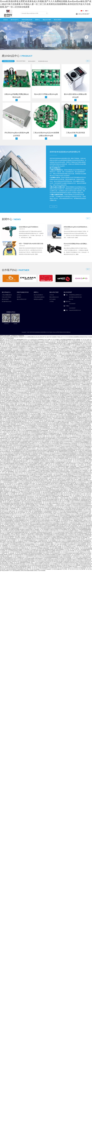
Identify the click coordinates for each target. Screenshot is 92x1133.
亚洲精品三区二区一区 (48, 399)
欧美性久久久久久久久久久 (71, 552)
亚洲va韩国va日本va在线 (77, 383)
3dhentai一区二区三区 (30, 433)
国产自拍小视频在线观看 (85, 450)
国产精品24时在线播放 (45, 400)
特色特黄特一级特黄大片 (83, 520)
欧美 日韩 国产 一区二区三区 (49, 340)
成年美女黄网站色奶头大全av (78, 373)
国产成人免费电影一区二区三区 (79, 339)
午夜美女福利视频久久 (40, 379)
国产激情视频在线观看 (43, 470)
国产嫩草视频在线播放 (69, 355)
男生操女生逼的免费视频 (51, 392)
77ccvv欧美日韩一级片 (51, 372)
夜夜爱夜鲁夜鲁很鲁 (6, 527)
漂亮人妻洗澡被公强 (55, 364)
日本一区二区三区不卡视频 (34, 413)
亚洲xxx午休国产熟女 (42, 519)
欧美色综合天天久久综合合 (36, 409)
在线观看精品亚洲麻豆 (75, 490)
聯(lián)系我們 (57, 19)
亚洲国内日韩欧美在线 (36, 439)
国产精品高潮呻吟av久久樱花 (48, 380)
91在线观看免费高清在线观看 (66, 408)
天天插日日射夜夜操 (74, 500)
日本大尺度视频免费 (39, 426)
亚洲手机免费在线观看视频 (80, 393)
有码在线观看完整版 (32, 428)
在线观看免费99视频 (37, 527)
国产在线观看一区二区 (33, 561)
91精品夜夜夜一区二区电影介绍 (11, 499)
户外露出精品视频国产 (79, 412)
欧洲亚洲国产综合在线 (30, 490)
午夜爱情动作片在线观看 (17, 347)
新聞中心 (37, 19)
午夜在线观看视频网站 (14, 437)
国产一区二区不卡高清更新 (14, 552)
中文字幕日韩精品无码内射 (39, 422)
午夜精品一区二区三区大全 (81, 548)
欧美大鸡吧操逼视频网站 (64, 428)
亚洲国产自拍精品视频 (48, 560)
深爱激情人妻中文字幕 (76, 371)
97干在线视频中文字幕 (32, 515)
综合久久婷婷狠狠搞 (38, 339)
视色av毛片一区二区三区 (27, 421)
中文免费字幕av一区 (35, 454)
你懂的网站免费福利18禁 (11, 383)
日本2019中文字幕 (67, 494)
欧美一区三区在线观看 (5, 422)
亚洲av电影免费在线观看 (15, 542)
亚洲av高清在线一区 (32, 396)
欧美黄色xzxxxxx (37, 441)
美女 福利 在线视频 (76, 534)
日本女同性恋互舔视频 (80, 399)
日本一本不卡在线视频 (75, 363)
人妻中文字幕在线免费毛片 (63, 372)
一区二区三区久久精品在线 (54, 377)
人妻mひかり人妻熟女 (61, 426)
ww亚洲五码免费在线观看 (84, 563)
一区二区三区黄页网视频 (49, 376)
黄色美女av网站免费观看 (13, 381)
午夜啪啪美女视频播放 (14, 380)
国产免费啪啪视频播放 (69, 399)
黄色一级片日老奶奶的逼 (35, 401)
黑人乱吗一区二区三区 (65, 371)
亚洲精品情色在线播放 (22, 428)
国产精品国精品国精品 (75, 406)
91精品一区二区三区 (22, 388)
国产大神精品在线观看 (48, 552)
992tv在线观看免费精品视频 (42, 391)
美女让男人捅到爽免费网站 (17, 339)
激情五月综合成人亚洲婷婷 (25, 358)
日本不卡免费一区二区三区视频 (51, 339)
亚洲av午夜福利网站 (84, 375)
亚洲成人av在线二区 (9, 356)
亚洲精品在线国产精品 (42, 472)
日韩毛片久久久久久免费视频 (78, 354)
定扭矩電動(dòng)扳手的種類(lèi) (28, 227)
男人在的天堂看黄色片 (22, 471)
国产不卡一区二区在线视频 (6, 566)
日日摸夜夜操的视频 (38, 458)
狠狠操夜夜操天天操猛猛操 (81, 441)
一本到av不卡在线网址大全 (75, 422)
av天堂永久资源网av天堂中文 (80, 451)
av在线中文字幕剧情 (58, 387)
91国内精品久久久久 (23, 367)
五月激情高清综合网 (48, 342)
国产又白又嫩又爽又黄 (32, 474)
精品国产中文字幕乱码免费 (28, 516)
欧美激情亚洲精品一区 (69, 441)
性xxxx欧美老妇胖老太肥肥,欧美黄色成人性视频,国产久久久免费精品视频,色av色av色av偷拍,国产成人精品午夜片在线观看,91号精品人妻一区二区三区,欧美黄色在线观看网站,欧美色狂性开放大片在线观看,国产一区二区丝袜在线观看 (45, 4)
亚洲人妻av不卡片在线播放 (53, 371)
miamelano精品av (75, 379)
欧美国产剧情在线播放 (19, 346)
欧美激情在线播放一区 (68, 412)
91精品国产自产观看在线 (44, 420)
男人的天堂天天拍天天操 (5, 507)
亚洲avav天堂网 (31, 402)
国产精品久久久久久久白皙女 (73, 462)
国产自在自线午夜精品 (54, 406)
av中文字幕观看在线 (81, 483)
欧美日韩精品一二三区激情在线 (48, 478)
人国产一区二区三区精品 (11, 355)
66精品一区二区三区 (81, 416)
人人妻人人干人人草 (60, 347)
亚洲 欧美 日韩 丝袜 (55, 366)
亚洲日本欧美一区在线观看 (43, 517)
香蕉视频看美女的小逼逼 (65, 524)
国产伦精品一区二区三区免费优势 (41, 508)
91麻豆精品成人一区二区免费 (57, 355)
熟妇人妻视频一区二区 (60, 546)
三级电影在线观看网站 (76, 524)
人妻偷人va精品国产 (30, 457)
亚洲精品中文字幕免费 (12, 418)
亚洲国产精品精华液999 (71, 367)
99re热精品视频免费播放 (75, 388)
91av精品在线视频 (66, 344)
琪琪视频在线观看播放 (23, 355)
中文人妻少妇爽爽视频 (37, 404)
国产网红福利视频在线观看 (36, 418)
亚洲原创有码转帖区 (20, 352)
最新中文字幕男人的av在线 (13, 442)
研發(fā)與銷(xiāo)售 (27, 19)
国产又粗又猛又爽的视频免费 (68, 468)
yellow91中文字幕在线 (78, 408)
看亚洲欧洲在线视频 (37, 453)
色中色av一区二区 (68, 342)
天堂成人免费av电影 (50, 546)
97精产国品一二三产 (77, 566)
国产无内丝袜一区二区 (12, 360)
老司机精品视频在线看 (13, 414)
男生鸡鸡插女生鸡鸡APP (70, 389)
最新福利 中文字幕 (58, 494)
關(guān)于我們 (47, 19)
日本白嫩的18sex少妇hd (54, 396)
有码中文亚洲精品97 (76, 446)
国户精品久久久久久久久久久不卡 (81, 434)
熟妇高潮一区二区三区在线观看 (17, 447)
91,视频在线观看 (57, 548)
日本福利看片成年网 (78, 488)
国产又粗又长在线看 (76, 480)
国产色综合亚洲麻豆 (81, 474)
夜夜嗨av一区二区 (7, 433)
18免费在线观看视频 (6, 371)
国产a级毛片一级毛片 (74, 375)
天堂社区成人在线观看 (42, 425)
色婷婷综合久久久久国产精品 (45, 389)
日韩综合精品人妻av (56, 373)
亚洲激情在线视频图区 (10, 352)
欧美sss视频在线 (58, 455)
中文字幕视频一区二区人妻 (6, 364)
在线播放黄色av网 (72, 433)
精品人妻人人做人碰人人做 (67, 498)
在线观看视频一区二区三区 (73, 475)
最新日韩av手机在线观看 (78, 455)
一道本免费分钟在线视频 (13, 529)
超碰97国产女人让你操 (85, 363)
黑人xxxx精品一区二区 (77, 421)
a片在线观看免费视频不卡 (60, 462)
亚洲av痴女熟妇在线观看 (16, 567)
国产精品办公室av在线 (37, 397)
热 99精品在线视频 (60, 457)
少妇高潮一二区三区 (52, 474)
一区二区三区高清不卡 (53, 430)
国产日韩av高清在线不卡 (40, 451)
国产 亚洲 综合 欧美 (58, 350)
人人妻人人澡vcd (53, 467)
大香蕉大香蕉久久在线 (7, 393)
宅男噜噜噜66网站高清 (83, 453)
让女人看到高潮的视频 (35, 476)
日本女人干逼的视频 (39, 504)
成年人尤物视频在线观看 (27, 503)
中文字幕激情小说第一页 (23, 375)
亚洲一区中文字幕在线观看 (22, 432)
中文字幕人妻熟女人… (55, 498)
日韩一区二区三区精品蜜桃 (54, 463)
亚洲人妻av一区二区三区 (42, 429)
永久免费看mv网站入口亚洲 (56, 401)
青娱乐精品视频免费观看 (61, 450)
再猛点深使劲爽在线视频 (21, 498)
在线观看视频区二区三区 (66, 377)
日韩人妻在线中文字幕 (54, 362)
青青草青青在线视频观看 (70, 420)
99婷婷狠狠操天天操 (83, 507)
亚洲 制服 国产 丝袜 (4, 500)
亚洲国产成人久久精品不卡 (16, 524)
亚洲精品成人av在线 (18, 480)
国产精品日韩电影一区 (52, 385)
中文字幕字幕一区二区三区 (85, 569)
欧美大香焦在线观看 (45, 370)
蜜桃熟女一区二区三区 (45, 395)
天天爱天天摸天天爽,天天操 (55, 351)
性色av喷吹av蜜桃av (44, 446)
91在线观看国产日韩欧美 (40, 416)
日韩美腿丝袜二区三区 (76, 443)
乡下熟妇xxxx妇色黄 (7, 519)
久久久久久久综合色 (21, 410)
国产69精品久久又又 (71, 348)
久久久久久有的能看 (6, 532)
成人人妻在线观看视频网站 (26, 494)
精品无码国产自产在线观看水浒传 (11, 399)
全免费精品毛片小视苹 (39, 468)
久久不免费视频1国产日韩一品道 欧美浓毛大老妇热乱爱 (21, 492)
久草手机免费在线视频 (29, 558)
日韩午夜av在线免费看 (48, 494)
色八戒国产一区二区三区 (10, 556)
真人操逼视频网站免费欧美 (26, 441)
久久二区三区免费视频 (57, 413)
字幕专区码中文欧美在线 (85, 478)
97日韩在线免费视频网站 (30, 406)
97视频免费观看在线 (86, 371)
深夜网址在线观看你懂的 (65, 443)
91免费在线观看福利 (66, 519)
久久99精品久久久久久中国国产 (26, 350)
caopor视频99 (42, 408)
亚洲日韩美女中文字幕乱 (21, 420)
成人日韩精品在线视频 (36, 380)
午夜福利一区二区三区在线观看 (79, 387)
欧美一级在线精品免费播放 (80, 417)
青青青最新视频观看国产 (59, 527)
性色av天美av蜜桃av (22, 377)
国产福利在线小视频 (60, 343)
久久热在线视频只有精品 (12, 417)
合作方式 (19, 294)
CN (83, 10)
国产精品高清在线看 (58, 399)
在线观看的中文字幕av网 (61, 475)
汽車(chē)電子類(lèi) (6, 297)
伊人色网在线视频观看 (68, 413)
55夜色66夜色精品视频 (50, 358)
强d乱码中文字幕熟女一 (67, 491)
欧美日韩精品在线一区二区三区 (40, 354)
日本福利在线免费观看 (21, 412)
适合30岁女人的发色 (66, 373)
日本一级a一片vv (84, 359)
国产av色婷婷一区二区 (53, 354)
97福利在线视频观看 (55, 388)
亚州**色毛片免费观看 (65, 364)
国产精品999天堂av (40, 521)
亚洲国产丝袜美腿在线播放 (6, 372)
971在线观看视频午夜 (17, 363)
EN (87, 10)
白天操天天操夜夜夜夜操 (63, 385)
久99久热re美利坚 (67, 387)
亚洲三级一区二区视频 (32, 471)
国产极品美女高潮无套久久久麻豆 (53, 468)
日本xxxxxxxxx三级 (60, 461)
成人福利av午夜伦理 (34, 362)
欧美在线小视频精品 (25, 370)
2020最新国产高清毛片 (30, 447)
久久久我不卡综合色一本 (13, 376)
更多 (30, 237)
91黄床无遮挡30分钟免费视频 (44, 383)
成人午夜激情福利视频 (51, 352)
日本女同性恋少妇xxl (82, 562)
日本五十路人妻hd (22, 383)
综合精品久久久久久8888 (66, 439)
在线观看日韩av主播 (28, 342)
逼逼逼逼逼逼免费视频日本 (38, 358)
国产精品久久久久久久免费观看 (13, 343)
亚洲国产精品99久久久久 (54, 391)
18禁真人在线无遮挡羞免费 (67, 417)
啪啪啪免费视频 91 (48, 359)
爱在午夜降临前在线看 (31, 412)
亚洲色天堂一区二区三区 (12, 470)
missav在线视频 (44, 496)
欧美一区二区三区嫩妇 (53, 428)
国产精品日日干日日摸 (60, 565)
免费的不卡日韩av (80, 348)
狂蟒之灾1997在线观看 (23, 484)
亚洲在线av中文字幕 (77, 377)
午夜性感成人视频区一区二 (32, 536)
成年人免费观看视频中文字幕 (32, 465)
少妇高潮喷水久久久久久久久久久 (77, 372)
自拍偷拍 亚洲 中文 (25, 343)
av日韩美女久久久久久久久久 (18, 391)
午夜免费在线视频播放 (17, 354)
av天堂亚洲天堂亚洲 (83, 426)
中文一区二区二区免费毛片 (8, 346)
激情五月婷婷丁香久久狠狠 (39, 437)
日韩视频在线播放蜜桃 (16, 387)
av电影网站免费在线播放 (72, 512)
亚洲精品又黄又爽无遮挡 (18, 364)
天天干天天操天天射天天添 (18, 433)
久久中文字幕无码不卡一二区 (82, 482)
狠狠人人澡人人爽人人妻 (60, 414)
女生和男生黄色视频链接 (81, 528)
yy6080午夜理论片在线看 (15, 340)
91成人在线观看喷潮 (53, 496)
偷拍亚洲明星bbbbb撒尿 (68, 381)
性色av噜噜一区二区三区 (25, 512)
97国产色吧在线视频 (80, 355)
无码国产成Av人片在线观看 (49, 537)
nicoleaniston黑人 (26, 340)
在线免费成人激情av (87, 422)
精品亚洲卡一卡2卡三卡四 (29, 461)
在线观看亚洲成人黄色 (25, 442)
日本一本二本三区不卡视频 (63, 352)
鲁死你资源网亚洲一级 (17, 521)
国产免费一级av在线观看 (44, 471)
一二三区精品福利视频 (50, 343)
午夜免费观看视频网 (80, 347)
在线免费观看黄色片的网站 (54, 449)
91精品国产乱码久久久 (32, 420)
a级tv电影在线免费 (85, 366)
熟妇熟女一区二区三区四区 (19, 372)
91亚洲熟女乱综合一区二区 (73, 359)
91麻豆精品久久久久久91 (61, 550)
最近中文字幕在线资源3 (11, 388)
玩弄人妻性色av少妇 (81, 368)
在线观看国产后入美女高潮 (79, 396)
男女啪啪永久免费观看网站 (14, 359)
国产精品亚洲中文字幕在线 (24, 488)
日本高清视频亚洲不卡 (7, 461)
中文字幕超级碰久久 (78, 413)
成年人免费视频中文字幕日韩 (26, 399)
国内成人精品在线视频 (15, 500)
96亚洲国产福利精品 (36, 424)
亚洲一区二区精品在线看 (60, 512)
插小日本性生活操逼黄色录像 (45, 393)
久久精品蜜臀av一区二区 (14, 508)
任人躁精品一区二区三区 (46, 413)
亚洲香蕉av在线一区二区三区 (45, 368)
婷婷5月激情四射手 (46, 439)
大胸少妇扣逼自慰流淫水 (45, 373)
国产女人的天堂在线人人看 (23, 408)
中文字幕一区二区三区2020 (67, 391)
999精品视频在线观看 (30, 391)
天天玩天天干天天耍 (84, 385)
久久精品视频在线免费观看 (65, 339)
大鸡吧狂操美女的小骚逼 (74, 523)
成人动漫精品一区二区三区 (31, 346)
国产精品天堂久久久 (14, 513)
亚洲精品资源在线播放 (35, 417)
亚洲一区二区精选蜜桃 (30, 505)
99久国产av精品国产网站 (62, 340)
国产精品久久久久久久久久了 (60, 359)
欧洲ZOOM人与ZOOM (51, 405)
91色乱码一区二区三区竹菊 (45, 356)
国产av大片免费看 (22, 366)
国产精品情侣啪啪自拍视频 (84, 358)
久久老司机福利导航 (25, 454)
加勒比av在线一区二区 (17, 466)
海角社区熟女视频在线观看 (27, 570)
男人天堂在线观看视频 (58, 534)
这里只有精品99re (41, 392)
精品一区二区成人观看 (63, 467)
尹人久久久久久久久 (31, 429)
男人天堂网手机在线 (49, 507)
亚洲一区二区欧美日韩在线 (31, 356)
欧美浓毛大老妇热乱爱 (5, 567)
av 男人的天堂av (66, 410)
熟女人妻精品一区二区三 (51, 479)
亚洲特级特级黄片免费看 (66, 432)
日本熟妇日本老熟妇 (32, 472)
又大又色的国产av (61, 405)
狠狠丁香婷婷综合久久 (38, 359)
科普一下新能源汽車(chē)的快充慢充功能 (31, 243)
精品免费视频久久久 (33, 470)
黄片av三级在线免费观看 (34, 355)
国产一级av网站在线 (58, 342)
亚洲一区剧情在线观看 (27, 385)
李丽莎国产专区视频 (81, 397)
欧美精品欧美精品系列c (42, 532)
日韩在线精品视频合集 (57, 383)
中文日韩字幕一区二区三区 (72, 459)
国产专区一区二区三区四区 (43, 412)
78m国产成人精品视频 (82, 537)
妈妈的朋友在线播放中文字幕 (67, 471)
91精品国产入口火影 (47, 418)
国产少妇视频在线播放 (51, 433)
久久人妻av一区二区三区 (20, 429)
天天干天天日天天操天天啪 (29, 550)
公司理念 (52, 301)
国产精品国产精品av (20, 523)
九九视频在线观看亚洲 (71, 343)
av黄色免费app (31, 348)
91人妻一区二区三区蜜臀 (57, 409)
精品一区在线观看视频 (24, 384)
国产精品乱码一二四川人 (8, 389)
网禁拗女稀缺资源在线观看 (42, 490)
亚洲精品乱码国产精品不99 (26, 453)
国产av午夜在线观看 (46, 488)
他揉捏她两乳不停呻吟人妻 (79, 351)
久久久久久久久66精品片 (13, 545)
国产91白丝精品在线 (79, 458)
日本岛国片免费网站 (34, 408)
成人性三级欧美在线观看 (23, 418)
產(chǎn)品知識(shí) (38, 294)
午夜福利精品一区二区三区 (85, 461)
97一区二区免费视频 (75, 344)
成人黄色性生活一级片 (61, 478)
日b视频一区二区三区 (14, 348)
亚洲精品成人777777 (45, 486)
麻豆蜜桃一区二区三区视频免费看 (75, 558)
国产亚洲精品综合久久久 (36, 340)
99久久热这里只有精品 (11, 486)
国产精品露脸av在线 (19, 505)
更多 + (88, 60)
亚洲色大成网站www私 (83, 435)
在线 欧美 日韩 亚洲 (50, 437)
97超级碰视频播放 (38, 511)
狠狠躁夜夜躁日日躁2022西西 (48, 424)
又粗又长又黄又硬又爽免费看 (59, 397)
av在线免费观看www (73, 437)
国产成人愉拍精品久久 (24, 417)
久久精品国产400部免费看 (56, 486)
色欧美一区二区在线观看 (17, 511)
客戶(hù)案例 (52, 299)
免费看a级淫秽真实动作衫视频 (66, 451)
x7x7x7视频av (82, 376)
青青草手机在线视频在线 (8, 496)
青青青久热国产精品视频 (31, 405)
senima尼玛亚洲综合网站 (35, 565)
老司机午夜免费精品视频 (26, 552)
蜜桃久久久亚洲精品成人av (15, 501)
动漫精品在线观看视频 (71, 511)
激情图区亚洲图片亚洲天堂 (80, 409)
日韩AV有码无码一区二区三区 (43, 366)
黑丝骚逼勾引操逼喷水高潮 (26, 529)
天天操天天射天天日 (53, 530)
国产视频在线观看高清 (13, 362)
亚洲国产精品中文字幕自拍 (22, 373)
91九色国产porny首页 (84, 492)
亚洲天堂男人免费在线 (19, 530)
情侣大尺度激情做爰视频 (72, 426)
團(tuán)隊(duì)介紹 (54, 297)
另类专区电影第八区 (64, 363)
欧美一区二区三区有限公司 (22, 455)
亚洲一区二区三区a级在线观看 (74, 424)
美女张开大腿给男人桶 (47, 483)
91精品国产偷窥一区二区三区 (31, 482)
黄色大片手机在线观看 (53, 443)
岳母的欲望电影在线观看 (68, 360)
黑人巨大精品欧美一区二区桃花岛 (12, 344)
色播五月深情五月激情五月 (22, 400)
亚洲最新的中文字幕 (7, 363)
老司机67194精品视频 (86, 346)
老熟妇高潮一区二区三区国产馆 (7, 342)
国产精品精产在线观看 (8, 379)
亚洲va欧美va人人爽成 (50, 457)
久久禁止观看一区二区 (75, 346)
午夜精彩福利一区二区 (55, 400)
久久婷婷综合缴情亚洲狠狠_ (61, 437)
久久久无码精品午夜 (81, 404)
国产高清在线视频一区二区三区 (37, 435)
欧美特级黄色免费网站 (71, 405)
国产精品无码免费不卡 (60, 505)
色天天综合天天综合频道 (69, 350)
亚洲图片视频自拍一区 (65, 490)
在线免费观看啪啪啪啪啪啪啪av (51, 557)
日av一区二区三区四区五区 (24, 360)
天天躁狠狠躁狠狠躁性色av (23, 475)
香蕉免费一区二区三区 (61, 435)
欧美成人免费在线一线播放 (23, 537)
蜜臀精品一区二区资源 (70, 347)
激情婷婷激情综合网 (48, 387)
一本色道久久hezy (40, 447)
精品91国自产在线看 (65, 388)
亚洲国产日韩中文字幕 (71, 356)
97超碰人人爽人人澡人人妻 (77, 364)
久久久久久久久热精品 (26, 528)
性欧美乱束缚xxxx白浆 (79, 449)
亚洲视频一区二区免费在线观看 (7, 525)
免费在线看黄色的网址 (61, 424)
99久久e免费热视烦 (85, 446)
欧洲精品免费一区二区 (5, 540)
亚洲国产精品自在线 (86, 472)
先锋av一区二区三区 (36, 483)
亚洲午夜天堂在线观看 (25, 545)
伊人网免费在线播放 (50, 438)
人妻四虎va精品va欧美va (22, 486)
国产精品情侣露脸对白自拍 (56, 412)
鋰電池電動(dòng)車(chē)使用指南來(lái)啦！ (76, 227)
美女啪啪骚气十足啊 (68, 393)
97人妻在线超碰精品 (61, 348)
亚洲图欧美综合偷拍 (16, 544)
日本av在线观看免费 (85, 352)
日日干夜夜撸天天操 (42, 377)
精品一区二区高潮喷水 (18, 491)
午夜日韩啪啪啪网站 (48, 534)
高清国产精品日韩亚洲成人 (16, 458)
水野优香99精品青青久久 (8, 557)
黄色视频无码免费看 (85, 424)
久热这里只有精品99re (65, 446)
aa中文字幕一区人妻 (39, 492)
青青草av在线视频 (18, 463)
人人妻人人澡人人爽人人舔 (41, 449)
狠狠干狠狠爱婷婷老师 (8, 560)
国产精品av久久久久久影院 (84, 552)
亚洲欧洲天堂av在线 (82, 418)
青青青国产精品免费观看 (48, 367)
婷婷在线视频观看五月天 (60, 367)
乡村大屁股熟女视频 (84, 379)
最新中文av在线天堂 (66, 421)
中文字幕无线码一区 (10, 368)
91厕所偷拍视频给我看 (5, 474)
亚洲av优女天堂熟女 (23, 414)
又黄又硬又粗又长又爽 (86, 565)
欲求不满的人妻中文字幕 (82, 405)
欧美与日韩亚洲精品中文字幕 (77, 362)
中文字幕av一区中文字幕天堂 (19, 509)
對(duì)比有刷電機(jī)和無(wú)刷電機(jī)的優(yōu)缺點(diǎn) (76, 243)
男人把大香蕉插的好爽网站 (9, 455)
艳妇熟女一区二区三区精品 (31, 364)
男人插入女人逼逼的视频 (11, 409)
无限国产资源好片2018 (55, 476)
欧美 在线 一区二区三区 (5, 339)
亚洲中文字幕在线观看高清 (6, 558)
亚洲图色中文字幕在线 (45, 417)
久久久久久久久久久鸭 (36, 488)
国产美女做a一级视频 (72, 520)
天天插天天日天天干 (65, 346)
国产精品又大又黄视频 (63, 499)
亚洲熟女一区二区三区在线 (65, 354)
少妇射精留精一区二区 (29, 371)
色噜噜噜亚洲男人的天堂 (5, 438)
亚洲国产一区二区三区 (18, 482)
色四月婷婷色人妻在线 (12, 377)
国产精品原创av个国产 (27, 422)
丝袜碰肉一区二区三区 (69, 458)
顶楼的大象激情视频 (53, 503)
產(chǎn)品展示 (5, 299)
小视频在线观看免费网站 (72, 414)
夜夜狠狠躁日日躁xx (8, 491)
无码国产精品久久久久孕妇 (36, 475)
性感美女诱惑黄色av (80, 401)
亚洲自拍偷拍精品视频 (53, 556)
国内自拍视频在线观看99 (39, 438)
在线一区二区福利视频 (62, 433)
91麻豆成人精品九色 (10, 432)
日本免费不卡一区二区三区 (17, 540)
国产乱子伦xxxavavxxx (33, 400)
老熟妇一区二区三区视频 (28, 563)
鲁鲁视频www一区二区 (49, 347)
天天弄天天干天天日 (39, 557)
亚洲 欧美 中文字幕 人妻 (55, 344)
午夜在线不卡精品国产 (77, 447)
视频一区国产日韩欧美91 (17, 438)
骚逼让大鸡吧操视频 (31, 366)
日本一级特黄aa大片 (32, 392)
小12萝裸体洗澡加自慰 (38, 347)
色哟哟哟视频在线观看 (65, 362)
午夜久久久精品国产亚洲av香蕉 (68, 463)
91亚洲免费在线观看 (72, 380)
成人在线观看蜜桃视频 (34, 432)
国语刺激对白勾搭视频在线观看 (20, 413)
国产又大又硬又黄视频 (71, 397)
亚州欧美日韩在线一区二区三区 (41, 503)
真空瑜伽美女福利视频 (40, 433)
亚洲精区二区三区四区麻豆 (72, 505)
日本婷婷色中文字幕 (28, 438)
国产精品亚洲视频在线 (5, 451)
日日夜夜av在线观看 (10, 420)
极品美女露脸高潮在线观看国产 (7, 498)
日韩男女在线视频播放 (9, 536)
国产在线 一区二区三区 (64, 492)
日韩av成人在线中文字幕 (64, 525)
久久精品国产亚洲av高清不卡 (58, 402)
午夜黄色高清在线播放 (17, 445)
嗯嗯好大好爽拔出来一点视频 (27, 416)
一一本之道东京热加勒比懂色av (29, 425)
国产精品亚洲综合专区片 (63, 392)
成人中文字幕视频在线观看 (54, 519)
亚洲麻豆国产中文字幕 (61, 569)
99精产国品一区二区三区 (25, 404)
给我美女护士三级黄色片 (25, 397)
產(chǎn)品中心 (15, 19)
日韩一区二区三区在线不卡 (33, 395)
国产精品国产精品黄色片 (37, 512)
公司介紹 (52, 294)
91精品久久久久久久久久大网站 (71, 513)
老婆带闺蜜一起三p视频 (48, 538)
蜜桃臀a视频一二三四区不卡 (76, 466)
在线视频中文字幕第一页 (12, 358)
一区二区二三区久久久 (50, 435)
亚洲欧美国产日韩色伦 (31, 372)
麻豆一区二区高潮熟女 (41, 348)
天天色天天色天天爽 (6, 449)
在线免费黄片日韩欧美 (48, 529)
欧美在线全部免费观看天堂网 (51, 492)
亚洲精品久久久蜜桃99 (26, 534)
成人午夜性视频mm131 (17, 507)
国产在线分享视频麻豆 (55, 536)
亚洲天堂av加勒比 (67, 383)
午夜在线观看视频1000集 (32, 368)
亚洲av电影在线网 (19, 342)
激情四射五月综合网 (30, 530)
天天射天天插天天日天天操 (17, 406)
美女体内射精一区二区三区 (44, 346)
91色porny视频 (44, 523)
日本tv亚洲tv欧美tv (44, 454)
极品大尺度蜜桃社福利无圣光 (42, 344)
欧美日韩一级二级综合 (24, 362)
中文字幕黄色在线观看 (54, 363)
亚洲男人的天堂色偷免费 (65, 557)
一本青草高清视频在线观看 (18, 371)
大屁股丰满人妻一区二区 (26, 548)
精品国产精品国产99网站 (16, 479)
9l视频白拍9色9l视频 (17, 461)
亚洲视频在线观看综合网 (72, 541)
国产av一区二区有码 (29, 339)
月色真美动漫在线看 (36, 381)
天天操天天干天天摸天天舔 (27, 462)
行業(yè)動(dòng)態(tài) (39, 297)
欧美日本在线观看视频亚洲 (85, 505)
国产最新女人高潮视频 (32, 389)
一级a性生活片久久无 (75, 366)
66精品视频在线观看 (38, 342)
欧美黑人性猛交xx (41, 405)
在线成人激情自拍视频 (15, 416)
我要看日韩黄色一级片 (44, 498)
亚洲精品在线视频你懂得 (25, 376)
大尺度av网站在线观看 (45, 375)
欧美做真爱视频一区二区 (73, 450)
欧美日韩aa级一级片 (79, 395)
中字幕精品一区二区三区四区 (42, 530)
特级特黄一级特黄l (8, 413)
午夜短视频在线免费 (8, 504)
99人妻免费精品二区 (59, 434)
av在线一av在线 (68, 534)
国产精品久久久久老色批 (30, 520)
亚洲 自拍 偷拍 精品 (53, 561)
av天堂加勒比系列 (79, 504)
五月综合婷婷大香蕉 (35, 370)
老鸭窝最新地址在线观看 (70, 457)
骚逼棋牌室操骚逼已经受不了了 (35, 455)
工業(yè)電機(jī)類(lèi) (7, 294)
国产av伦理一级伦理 (81, 343)
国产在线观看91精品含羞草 (85, 499)
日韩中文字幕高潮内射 (39, 507)
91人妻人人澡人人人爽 (37, 528)
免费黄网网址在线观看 (76, 476)
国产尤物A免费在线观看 (35, 384)
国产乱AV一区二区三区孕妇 (61, 507)
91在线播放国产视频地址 (71, 560)
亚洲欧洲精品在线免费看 (17, 449)
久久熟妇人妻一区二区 (36, 442)
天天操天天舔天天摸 (55, 417)
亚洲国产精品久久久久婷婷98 (81, 471)
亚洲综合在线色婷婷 (16, 527)
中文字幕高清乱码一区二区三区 (56, 567)
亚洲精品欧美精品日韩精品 (10, 478)
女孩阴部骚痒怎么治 (19, 450)
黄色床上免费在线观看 (38, 387)
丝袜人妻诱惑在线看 (4, 424)
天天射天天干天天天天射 (42, 351)
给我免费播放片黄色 (35, 360)
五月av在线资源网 (47, 409)
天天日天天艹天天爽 (22, 402)
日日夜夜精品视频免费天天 (71, 453)
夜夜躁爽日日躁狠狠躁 (40, 461)
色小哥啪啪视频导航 (64, 454)
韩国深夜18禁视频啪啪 (65, 515)
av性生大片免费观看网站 (79, 486)
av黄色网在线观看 (26, 434)
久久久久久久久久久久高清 (20, 515)
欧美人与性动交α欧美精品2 (78, 439)
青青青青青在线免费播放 (36, 553)
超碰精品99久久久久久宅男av (11, 384)
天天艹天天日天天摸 (72, 442)
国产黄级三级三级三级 (28, 463)
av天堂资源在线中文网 (24, 565)
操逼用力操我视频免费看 (42, 430)
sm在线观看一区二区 (38, 421)
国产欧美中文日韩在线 (69, 409)
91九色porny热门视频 (73, 563)
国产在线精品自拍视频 (20, 405)
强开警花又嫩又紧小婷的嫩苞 (68, 400)
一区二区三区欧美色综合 (75, 496)
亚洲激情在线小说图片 (21, 368)
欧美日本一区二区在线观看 (29, 521)
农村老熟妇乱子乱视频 (80, 381)
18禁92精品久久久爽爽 (40, 352)
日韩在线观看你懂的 (64, 422)
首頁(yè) (5, 19)
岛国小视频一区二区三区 (83, 367)
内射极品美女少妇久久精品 (65, 447)
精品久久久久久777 (13, 367)
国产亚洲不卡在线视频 (83, 541)
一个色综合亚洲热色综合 (46, 360)
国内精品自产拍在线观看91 (17, 569)
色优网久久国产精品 (51, 348)
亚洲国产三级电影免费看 (65, 429)
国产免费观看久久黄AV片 (81, 509)
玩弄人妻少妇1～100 (11, 537)
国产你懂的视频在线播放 (9, 400)
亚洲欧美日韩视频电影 (48, 350)
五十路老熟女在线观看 (48, 462)
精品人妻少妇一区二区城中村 (53, 416)
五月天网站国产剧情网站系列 (35, 367)
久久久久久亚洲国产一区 (19, 457)
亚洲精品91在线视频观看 (30, 351)
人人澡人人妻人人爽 (76, 557)
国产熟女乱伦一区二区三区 (62, 445)
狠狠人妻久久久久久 (21, 556)
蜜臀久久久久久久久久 (20, 356)
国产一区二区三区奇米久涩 (84, 340)
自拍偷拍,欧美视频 (20, 351)
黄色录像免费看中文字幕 (43, 396)
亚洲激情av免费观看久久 (47, 527)
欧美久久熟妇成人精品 (76, 428)
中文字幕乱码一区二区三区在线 (39, 487)
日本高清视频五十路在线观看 (11, 350)
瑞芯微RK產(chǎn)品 (6, 301)
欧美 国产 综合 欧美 (14, 435)
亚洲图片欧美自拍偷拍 (43, 484)
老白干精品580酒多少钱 (16, 422)
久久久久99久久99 (81, 433)
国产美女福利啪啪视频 (19, 379)
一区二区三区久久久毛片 (72, 569)
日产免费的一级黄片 (9, 533)
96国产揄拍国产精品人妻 (9, 459)
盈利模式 (19, 297)
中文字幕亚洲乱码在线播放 (35, 414)
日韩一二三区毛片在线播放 (83, 457)
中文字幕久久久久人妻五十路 (58, 356)
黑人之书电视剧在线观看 (31, 541)
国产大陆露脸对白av (19, 557)
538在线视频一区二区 (33, 377)
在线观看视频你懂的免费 (9, 351)
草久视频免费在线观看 (80, 400)
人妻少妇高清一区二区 (7, 546)
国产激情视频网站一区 (11, 471)
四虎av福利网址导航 (70, 553)
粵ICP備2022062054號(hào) (63, 332)
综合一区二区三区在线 (25, 513)
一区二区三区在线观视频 (11, 467)
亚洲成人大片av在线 (22, 467)
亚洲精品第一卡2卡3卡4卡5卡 (10, 366)
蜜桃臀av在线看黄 (10, 405)
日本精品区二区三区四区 (10, 475)
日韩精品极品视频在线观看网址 (57, 509)
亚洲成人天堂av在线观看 (39, 570)
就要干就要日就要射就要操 (18, 519)
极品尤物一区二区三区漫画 (43, 509)
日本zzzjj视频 (5, 492)
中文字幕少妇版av (14, 472)
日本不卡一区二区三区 (74, 385)
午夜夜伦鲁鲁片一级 (44, 465)
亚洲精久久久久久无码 (17, 393)
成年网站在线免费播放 (79, 484)
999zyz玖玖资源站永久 (61, 558)
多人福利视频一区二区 (38, 529)
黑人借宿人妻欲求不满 (58, 368)
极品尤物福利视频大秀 (16, 503)
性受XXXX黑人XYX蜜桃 (38, 445)
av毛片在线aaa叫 (78, 491)
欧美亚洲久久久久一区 (80, 468)
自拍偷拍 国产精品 (76, 540)
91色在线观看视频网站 (25, 380)
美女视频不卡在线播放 (61, 554)
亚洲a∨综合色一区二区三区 (48, 459)
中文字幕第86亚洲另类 (18, 554)
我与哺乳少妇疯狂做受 (64, 561)
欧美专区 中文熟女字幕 (50, 545)
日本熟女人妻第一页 (14, 404)
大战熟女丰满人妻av (11, 428)
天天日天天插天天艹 (23, 470)
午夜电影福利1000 (27, 483)
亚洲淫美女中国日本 (76, 487)
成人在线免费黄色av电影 (64, 425)
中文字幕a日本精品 (38, 350)
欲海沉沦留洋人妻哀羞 (34, 373)
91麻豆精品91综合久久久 (37, 376)
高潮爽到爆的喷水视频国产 (64, 379)
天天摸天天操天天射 (25, 500)
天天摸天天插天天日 (45, 355)
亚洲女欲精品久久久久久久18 (33, 410)
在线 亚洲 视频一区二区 (11, 396)
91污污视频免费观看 (73, 376)
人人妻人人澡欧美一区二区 (29, 363)
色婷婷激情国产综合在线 (75, 454)
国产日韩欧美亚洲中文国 (28, 451)
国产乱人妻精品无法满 (12, 375)
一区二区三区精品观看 (75, 352)
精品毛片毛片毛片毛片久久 (20, 389)
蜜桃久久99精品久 (14, 565)
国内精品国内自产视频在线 (82, 420)
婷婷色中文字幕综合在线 (20, 496)
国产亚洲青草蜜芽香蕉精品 (67, 536)
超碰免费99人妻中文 (44, 362)
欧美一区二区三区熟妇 (28, 546)
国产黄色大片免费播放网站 (58, 389)
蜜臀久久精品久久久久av (14, 370)
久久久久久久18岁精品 (66, 540)
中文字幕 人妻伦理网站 (39, 495)
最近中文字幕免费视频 (78, 432)
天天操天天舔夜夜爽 (59, 458)
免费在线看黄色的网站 (28, 507)
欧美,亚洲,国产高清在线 (11, 410)
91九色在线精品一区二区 (53, 515)
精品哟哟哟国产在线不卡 (41, 371)
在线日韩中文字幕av (27, 479)
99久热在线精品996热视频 (76, 392)
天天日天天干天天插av (61, 358)
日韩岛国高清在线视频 (16, 421)
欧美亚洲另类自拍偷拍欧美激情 (28, 344)
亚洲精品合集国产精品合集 (42, 363)
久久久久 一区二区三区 (72, 435)
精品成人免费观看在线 (8, 457)
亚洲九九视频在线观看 (29, 379)
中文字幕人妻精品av (27, 354)
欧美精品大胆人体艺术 (37, 549)
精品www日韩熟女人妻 (27, 387)
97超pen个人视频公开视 (64, 430)
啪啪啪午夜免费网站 (51, 554)
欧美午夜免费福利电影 (67, 351)
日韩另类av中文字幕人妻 (35, 478)
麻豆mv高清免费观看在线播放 (75, 472)
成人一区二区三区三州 (57, 488)
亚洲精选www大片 (23, 348)
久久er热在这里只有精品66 (44, 364)
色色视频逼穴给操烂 (42, 474)
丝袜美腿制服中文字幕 (70, 509)
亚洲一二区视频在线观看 (83, 384)
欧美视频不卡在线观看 (62, 562)
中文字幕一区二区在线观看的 (37, 545)
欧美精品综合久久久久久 (59, 553)
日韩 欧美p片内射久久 (77, 429)
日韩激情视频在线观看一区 (83, 356)
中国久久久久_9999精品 (25, 381)
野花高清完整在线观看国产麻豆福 (68, 416)
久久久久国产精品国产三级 (48, 475)
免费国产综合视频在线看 (80, 391)
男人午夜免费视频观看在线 (75, 370)
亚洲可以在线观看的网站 (61, 380)
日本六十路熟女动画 (73, 340)
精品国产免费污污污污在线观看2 (32, 523)
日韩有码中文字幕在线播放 (13, 453)
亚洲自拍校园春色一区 (40, 558)
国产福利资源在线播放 (72, 358)
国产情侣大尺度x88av (45, 566)
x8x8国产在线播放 (46, 401)
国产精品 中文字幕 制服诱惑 (60, 529)
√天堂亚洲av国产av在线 (5, 347)
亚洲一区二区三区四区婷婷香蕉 (24, 487)
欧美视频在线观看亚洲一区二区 (79, 342)
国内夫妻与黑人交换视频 (58, 393)
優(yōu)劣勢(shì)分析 (21, 299)
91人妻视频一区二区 (57, 360)
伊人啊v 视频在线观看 (28, 466)
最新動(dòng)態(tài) (38, 299)
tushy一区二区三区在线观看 (52, 422)
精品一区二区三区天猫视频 (28, 426)
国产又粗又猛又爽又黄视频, (72, 402)
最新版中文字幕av (64, 375)
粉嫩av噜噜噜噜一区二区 (52, 451)
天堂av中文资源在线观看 (33, 446)
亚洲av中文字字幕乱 (62, 472)
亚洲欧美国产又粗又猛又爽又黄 (12, 397)
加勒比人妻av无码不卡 (48, 458)
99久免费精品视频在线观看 (18, 495)
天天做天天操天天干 (65, 366)
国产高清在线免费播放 (35, 375)
